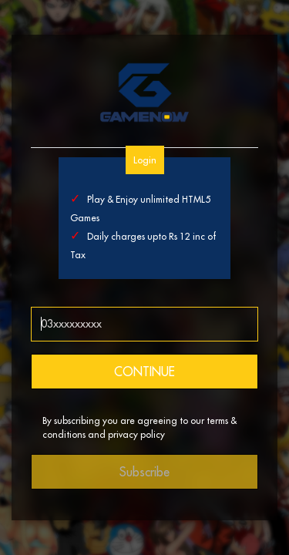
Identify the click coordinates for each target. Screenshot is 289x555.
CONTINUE (144, 371)
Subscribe (144, 471)
